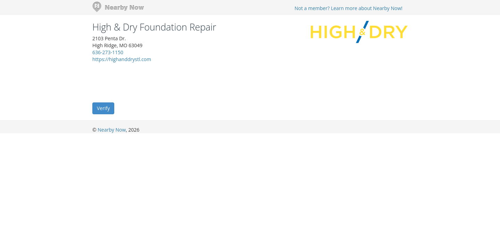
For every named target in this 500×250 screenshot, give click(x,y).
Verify (103, 108)
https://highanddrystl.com (121, 59)
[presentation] (145, 81)
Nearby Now (112, 129)
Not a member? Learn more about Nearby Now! (348, 8)
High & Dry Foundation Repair (154, 27)
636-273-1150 (107, 52)
